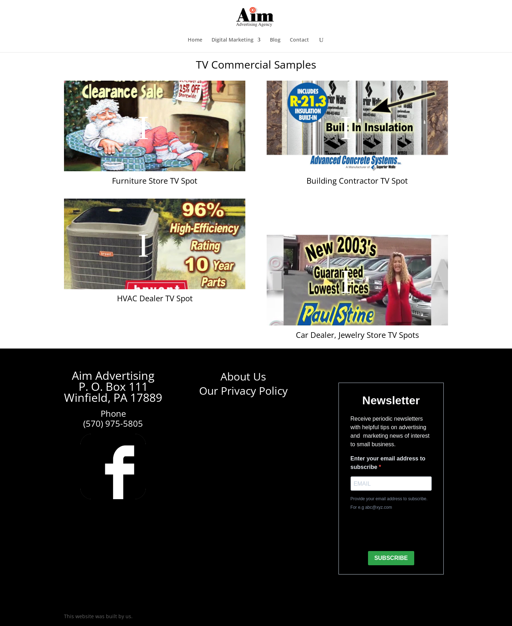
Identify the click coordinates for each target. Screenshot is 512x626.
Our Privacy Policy (243, 390)
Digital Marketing (233, 40)
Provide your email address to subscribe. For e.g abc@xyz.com (389, 503)
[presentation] (405, 531)
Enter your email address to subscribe (388, 462)
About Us (243, 376)
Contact (299, 40)
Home (195, 40)
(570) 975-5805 (113, 423)
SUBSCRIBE (391, 558)
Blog (275, 40)
